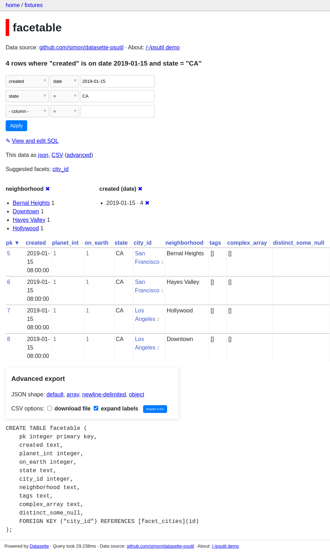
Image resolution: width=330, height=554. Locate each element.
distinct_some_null (298, 243)
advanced (79, 155)
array (73, 394)
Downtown (26, 211)
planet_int (65, 243)
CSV (57, 155)
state (121, 243)
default (55, 394)
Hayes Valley (29, 220)
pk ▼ (13, 243)
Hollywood (26, 228)
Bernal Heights (31, 203)
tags (215, 243)
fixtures (33, 5)
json (43, 155)
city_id (61, 169)
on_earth (96, 243)
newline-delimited (104, 394)
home (13, 5)
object (136, 394)
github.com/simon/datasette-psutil (81, 47)
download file (69, 409)
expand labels (116, 409)
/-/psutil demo (163, 47)
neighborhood (184, 243)
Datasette (39, 546)
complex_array (247, 243)
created (36, 243)
